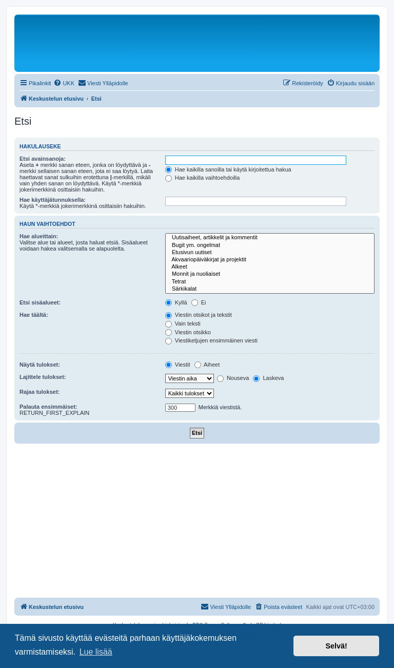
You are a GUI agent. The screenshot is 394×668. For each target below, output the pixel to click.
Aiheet (207, 364)
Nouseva (233, 378)
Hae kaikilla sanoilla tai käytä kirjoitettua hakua (228, 169)
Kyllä (176, 302)
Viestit (177, 364)
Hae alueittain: (38, 236)
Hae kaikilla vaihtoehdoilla (202, 178)
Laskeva (268, 378)
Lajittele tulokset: (42, 377)
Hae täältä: (33, 315)
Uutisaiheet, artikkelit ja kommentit (269, 237)
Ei (198, 302)
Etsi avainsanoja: (42, 159)
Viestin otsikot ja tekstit (198, 315)
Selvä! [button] (336, 646)
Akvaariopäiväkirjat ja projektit (269, 259)
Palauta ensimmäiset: (48, 407)
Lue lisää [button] (96, 651)
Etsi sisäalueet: (40, 302)
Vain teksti (183, 323)
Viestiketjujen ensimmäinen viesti (211, 340)
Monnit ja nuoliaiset (269, 274)
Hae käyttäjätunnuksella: (52, 200)
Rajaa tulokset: (39, 392)
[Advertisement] (197, 521)
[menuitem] (63, 83)
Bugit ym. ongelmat (269, 245)
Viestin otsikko (188, 332)
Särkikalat (269, 289)
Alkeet (269, 267)
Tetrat (269, 281)
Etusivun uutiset (269, 252)
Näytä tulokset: (39, 364)
